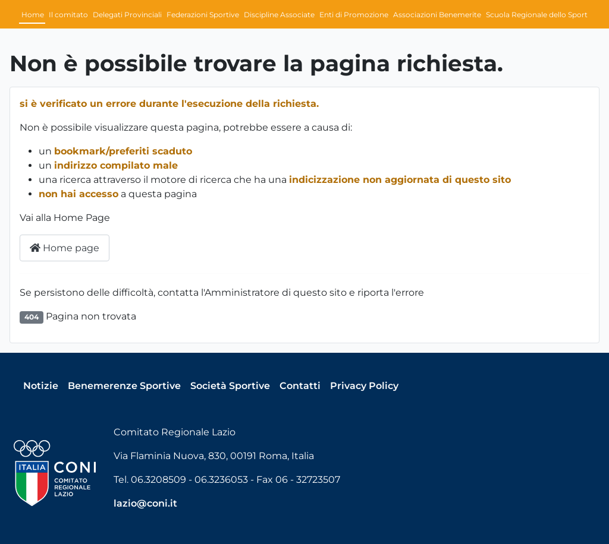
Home (32, 14)
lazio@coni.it (145, 503)
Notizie (40, 385)
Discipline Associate (279, 14)
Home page (64, 248)
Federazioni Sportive (203, 14)
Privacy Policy (364, 385)
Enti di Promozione (353, 14)
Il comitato (68, 14)
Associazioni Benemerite (437, 14)
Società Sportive (230, 385)
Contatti (300, 385)
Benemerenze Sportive (124, 385)
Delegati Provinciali (127, 14)
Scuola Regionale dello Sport (537, 14)
